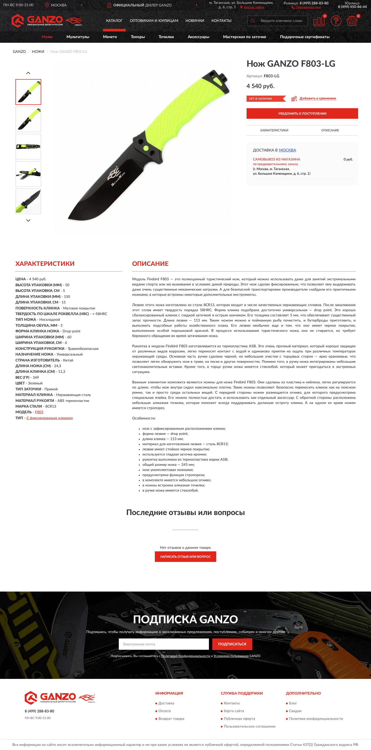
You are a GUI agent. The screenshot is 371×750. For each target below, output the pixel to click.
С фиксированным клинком (50, 418)
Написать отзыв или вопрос (185, 556)
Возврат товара (171, 719)
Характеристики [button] (274, 130)
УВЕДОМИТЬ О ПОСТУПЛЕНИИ (302, 113)
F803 (39, 412)
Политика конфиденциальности (316, 719)
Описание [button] (330, 130)
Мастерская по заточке (244, 37)
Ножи (47, 37)
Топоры (138, 37)
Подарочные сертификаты (305, 37)
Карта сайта (234, 711)
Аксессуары (198, 37)
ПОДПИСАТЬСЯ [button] (232, 644)
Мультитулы (77, 37)
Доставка (166, 703)
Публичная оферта (239, 719)
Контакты (222, 21)
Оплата (164, 711)
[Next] (28, 220)
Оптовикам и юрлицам (154, 21)
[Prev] (28, 72)
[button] (306, 7)
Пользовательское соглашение (249, 727)
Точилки (166, 37)
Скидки (295, 711)
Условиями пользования (231, 656)
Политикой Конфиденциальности (185, 656)
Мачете (110, 37)
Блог (293, 703)
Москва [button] (287, 150)
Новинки (194, 21)
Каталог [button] (114, 21)
